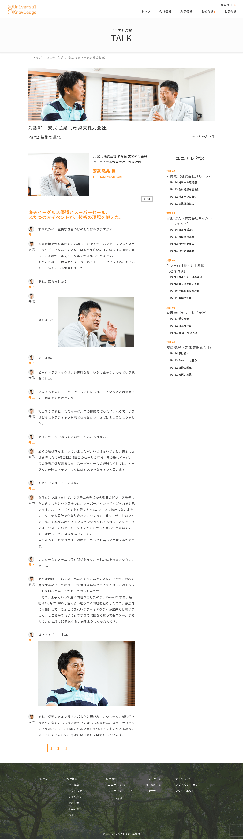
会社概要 (73, 784)
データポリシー (184, 778)
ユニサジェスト (118, 790)
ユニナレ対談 (113, 798)
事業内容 (73, 808)
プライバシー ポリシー (189, 784)
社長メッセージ (78, 790)
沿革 (70, 814)
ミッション (75, 796)
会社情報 (167, 12)
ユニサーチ (115, 784)
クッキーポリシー (185, 790)
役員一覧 (73, 802)
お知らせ (208, 12)
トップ (149, 12)
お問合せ (230, 12)
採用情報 (225, 5)
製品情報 (187, 12)
